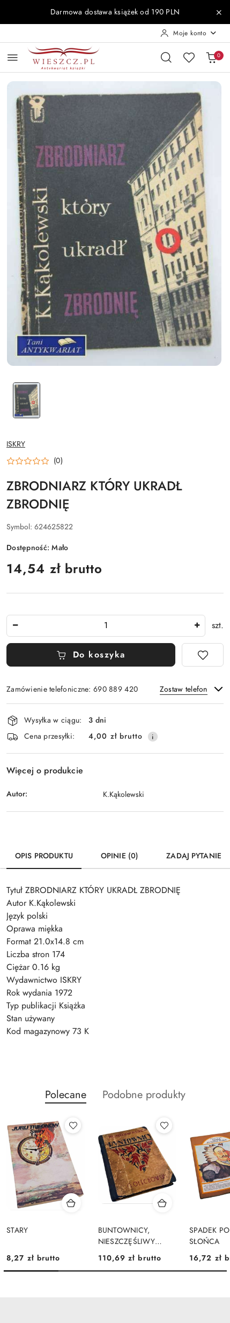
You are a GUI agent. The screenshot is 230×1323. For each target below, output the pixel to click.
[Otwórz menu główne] (12, 57)
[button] (34, 461)
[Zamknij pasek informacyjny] (219, 12)
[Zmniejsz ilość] (15, 625)
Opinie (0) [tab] (119, 856)
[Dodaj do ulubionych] (203, 655)
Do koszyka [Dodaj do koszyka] (90, 655)
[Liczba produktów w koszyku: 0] (211, 57)
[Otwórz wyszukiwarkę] (166, 57)
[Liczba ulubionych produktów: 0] (189, 57)
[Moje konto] (188, 33)
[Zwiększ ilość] (197, 625)
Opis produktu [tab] (44, 856)
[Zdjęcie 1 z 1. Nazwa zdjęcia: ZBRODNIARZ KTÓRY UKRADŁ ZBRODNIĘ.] (26, 400)
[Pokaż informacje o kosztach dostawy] (153, 736)
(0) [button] (58, 461)
